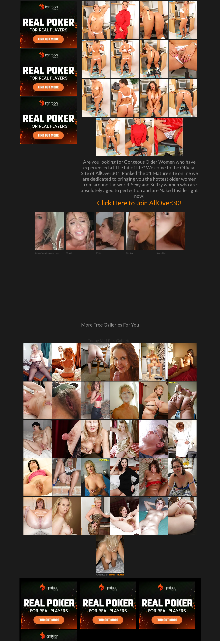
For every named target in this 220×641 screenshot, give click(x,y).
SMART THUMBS (116, 523)
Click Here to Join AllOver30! (139, 203)
